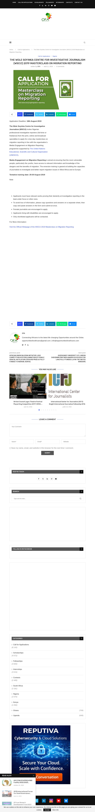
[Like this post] (20, 114)
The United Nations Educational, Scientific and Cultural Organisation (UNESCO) (28, 152)
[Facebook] (39, 5)
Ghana (48, 710)
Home (14, 2)
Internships (60, 2)
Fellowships (50, 2)
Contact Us (78, 2)
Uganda (48, 715)
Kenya (15, 702)
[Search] (84, 42)
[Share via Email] (72, 114)
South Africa (18, 686)
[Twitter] (42, 5)
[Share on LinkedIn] (50, 114)
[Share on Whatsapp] (61, 114)
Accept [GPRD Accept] (47, 810)
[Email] (55, 5)
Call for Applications (25, 2)
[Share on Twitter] (39, 114)
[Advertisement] (47, 30)
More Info (55, 810)
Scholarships (39, 2)
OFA (38, 66)
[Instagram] (48, 5)
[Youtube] (52, 5)
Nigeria (16, 694)
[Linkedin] (45, 5)
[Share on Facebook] (28, 114)
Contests (69, 2)
